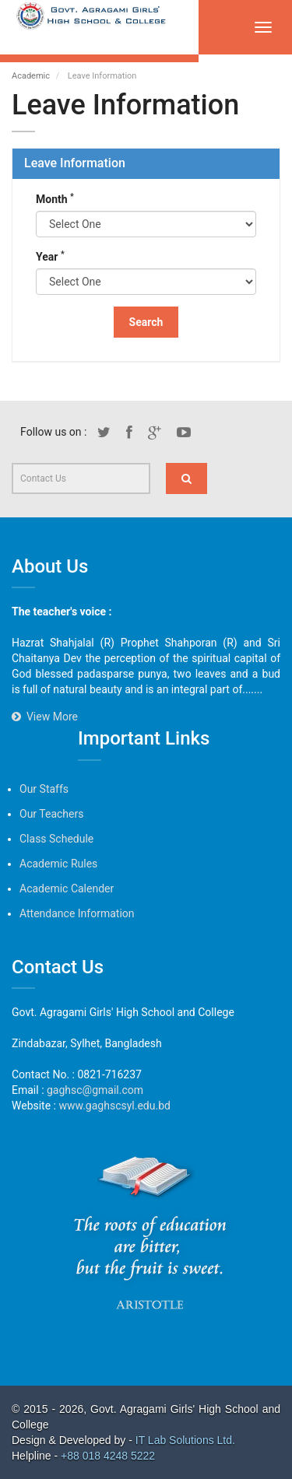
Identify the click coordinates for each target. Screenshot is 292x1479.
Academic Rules (58, 863)
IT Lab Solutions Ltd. (186, 1440)
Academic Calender (66, 888)
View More (45, 716)
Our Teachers (51, 814)
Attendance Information (77, 913)
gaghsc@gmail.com (95, 1090)
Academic (31, 76)
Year (50, 256)
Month (55, 198)
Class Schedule (56, 838)
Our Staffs (44, 789)
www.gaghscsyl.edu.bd (114, 1105)
